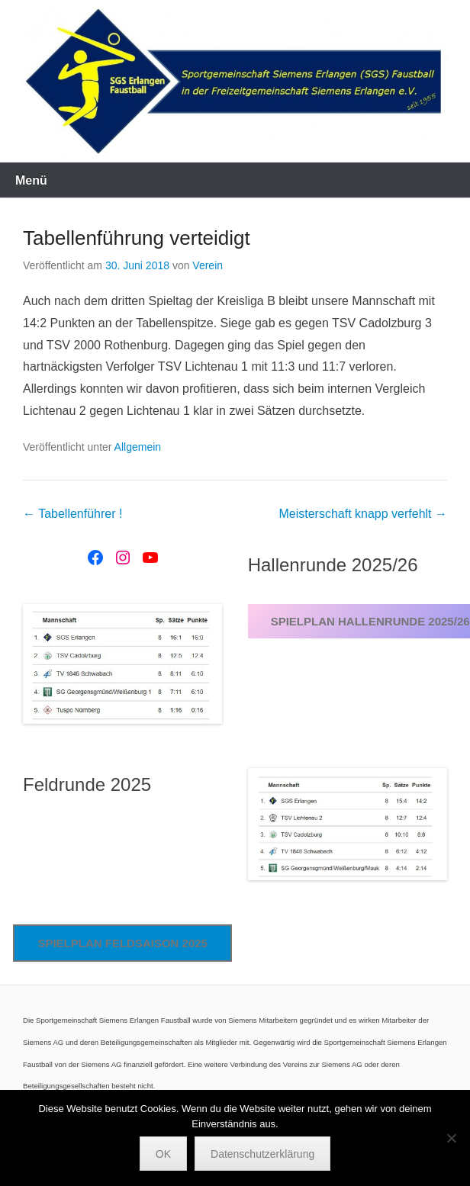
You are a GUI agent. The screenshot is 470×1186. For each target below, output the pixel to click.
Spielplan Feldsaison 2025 (122, 943)
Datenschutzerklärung (262, 1154)
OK (163, 1154)
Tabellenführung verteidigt (136, 238)
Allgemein (137, 447)
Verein (207, 265)
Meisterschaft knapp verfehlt (362, 513)
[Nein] (451, 1138)
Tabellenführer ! (72, 513)
